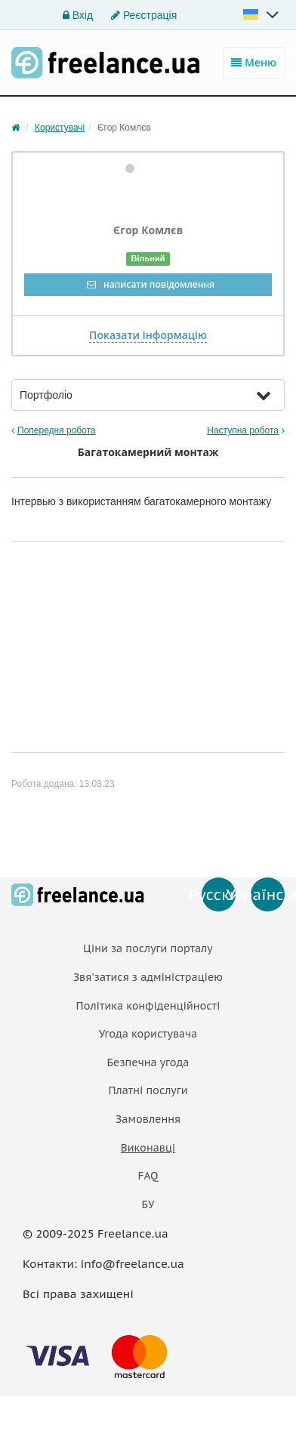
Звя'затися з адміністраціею (148, 977)
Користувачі (60, 127)
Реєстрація (144, 15)
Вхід (78, 15)
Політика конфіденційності (148, 1006)
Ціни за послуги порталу (147, 948)
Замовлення (148, 1119)
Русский (219, 895)
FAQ (147, 1176)
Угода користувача (148, 1034)
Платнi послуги (147, 1090)
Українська (268, 895)
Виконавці (148, 1148)
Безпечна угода (148, 1062)
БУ (148, 1204)
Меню (253, 62)
